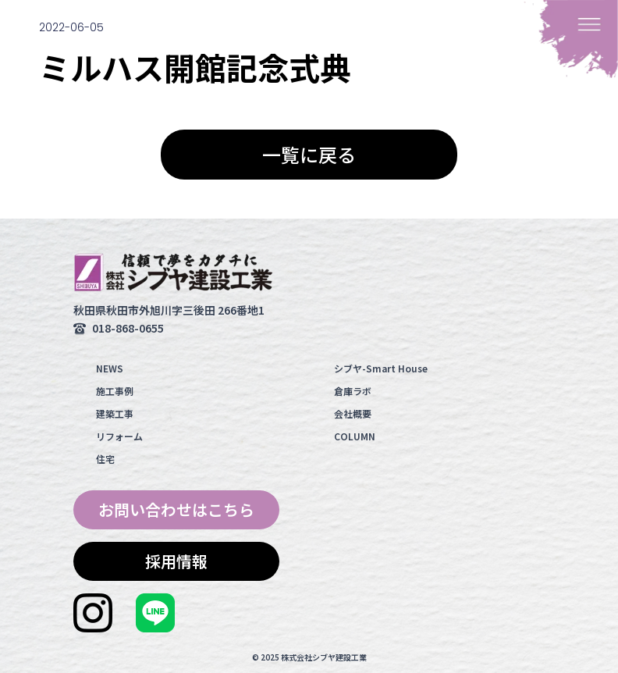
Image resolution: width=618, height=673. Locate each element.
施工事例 (114, 390)
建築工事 (114, 413)
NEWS (109, 368)
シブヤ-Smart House (381, 368)
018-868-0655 (128, 328)
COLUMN (354, 436)
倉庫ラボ (352, 390)
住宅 (105, 458)
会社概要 (352, 413)
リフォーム (119, 436)
